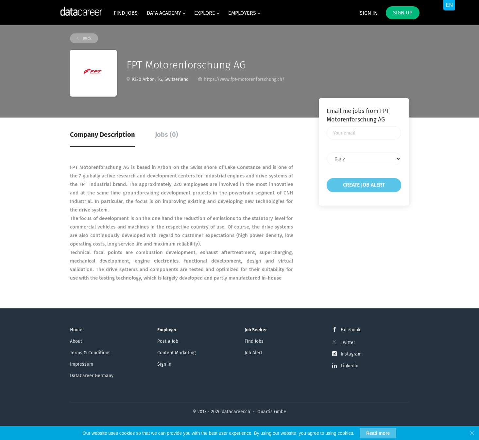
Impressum (81, 364)
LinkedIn (349, 366)
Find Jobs (254, 341)
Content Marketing (176, 353)
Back (87, 38)
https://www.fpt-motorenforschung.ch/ (244, 79)
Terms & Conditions (90, 353)
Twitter (348, 342)
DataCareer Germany (91, 375)
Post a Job (167, 341)
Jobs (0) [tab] (166, 134)
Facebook (350, 330)
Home (76, 330)
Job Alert (253, 353)
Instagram (351, 354)
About (76, 341)
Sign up (402, 12)
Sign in (369, 13)
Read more (378, 433)
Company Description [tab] (102, 134)
